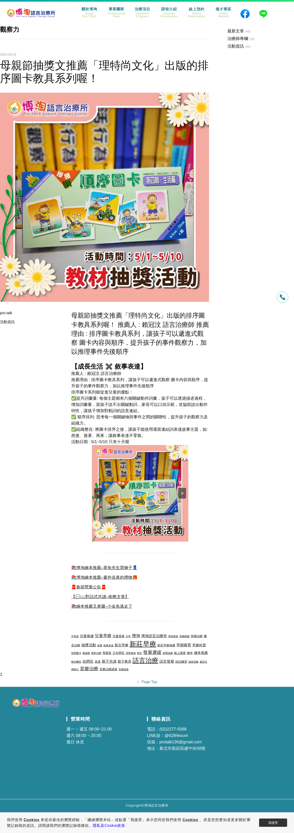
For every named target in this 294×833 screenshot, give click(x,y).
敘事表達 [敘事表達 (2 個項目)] (108, 645)
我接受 (273, 822)
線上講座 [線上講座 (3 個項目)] (180, 653)
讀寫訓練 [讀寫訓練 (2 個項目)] (193, 661)
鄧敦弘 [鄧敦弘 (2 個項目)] (75, 669)
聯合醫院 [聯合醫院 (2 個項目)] (76, 661)
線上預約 (196, 12)
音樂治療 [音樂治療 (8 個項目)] (89, 668)
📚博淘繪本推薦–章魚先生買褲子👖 (104, 567)
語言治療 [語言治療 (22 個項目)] (145, 660)
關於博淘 (89, 12)
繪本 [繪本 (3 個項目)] (190, 653)
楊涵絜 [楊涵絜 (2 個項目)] (86, 653)
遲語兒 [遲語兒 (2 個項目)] (203, 661)
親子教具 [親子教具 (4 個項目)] (124, 661)
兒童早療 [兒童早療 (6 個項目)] (103, 635)
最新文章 (235, 31)
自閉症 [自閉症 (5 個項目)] (87, 661)
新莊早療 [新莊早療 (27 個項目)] (143, 644)
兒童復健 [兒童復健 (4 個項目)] (87, 636)
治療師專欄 (237, 38)
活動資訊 (7, 322)
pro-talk (6, 313)
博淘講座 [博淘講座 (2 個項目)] (173, 636)
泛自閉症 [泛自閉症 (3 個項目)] (118, 653)
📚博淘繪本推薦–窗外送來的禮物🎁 (104, 577)
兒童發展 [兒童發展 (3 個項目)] (118, 636)
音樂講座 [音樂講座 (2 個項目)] (124, 669)
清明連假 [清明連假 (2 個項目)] (131, 653)
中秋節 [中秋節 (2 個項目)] (75, 636)
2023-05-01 (8, 54)
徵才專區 (223, 12)
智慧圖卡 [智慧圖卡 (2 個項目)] (76, 653)
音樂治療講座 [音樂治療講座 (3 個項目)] (108, 669)
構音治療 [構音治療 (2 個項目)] (96, 653)
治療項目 (142, 12)
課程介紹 (169, 12)
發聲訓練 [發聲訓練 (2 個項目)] (168, 653)
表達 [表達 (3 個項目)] (98, 661)
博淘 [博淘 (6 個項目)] (136, 635)
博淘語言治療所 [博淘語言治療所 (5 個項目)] (154, 636)
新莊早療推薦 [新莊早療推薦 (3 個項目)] (166, 645)
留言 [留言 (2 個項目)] (139, 653)
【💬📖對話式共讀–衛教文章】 (100, 596)
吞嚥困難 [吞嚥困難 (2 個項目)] (184, 636)
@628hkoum (176, 735)
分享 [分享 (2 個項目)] (128, 636)
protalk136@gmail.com (180, 742)
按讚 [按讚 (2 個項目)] (99, 645)
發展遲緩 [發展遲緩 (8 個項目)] (152, 652)
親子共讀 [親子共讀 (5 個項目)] (109, 661)
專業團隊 (116, 12)
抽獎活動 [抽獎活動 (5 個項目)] (88, 645)
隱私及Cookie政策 (109, 825)
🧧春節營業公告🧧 (88, 587)
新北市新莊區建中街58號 (182, 748)
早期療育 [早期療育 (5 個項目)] (183, 645)
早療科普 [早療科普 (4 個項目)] (199, 645)
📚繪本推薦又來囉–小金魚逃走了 (101, 606)
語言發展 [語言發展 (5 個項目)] (166, 661)
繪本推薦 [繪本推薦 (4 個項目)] (201, 653)
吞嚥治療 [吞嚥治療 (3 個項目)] (197, 636)
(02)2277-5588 (173, 729)
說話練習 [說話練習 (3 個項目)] (181, 661)
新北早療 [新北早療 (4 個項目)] (121, 645)
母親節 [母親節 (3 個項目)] (106, 653)
